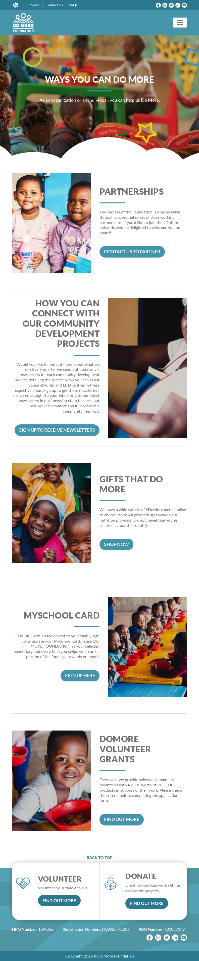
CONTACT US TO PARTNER (132, 251)
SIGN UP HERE (80, 675)
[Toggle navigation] (180, 23)
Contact (54, 5)
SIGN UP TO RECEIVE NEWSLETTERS (57, 430)
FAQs (73, 5)
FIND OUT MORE (121, 819)
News (31, 5)
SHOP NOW (116, 544)
